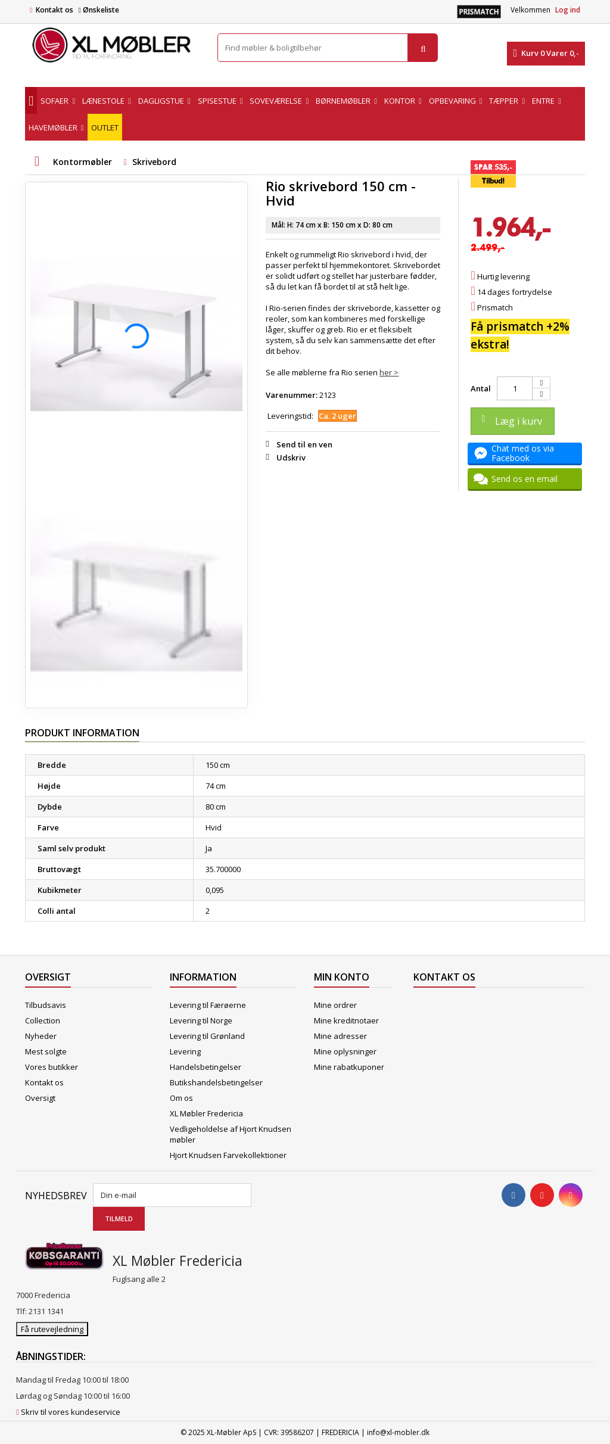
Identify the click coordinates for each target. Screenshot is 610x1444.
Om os (181, 1098)
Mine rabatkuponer (349, 1067)
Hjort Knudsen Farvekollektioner (228, 1155)
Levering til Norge (201, 1020)
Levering (185, 1051)
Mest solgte (46, 1051)
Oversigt (40, 1098)
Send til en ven (304, 444)
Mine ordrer (335, 1005)
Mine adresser (340, 1036)
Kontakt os (54, 10)
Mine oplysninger (345, 1051)
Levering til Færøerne (208, 1005)
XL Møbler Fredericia (206, 1113)
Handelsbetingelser (205, 1067)
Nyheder (41, 1036)
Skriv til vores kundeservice (70, 1411)
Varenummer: (292, 395)
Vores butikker (51, 1067)
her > (389, 372)
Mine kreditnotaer (346, 1020)
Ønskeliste (98, 10)
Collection (42, 1020)
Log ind (567, 10)
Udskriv (291, 457)
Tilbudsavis (45, 1005)
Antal (481, 388)
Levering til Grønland (207, 1036)
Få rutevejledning (52, 1329)
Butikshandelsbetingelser (216, 1082)
